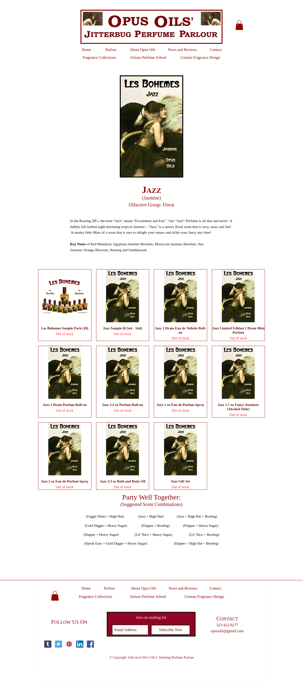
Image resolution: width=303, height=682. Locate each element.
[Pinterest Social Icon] (69, 644)
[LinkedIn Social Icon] (79, 644)
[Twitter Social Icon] (58, 644)
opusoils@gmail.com (227, 631)
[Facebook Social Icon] (90, 644)
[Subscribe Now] (170, 630)
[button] (239, 25)
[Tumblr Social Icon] (47, 644)
